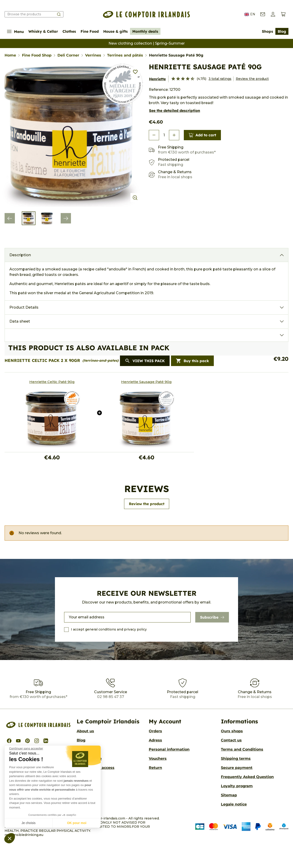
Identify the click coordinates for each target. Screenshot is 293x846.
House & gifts (115, 31)
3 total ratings (220, 79)
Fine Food (90, 31)
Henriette (157, 79)
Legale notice (234, 804)
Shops (267, 31)
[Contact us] (263, 14)
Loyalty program (237, 786)
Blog (282, 31)
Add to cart (202, 135)
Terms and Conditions (242, 749)
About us (85, 731)
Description (20, 255)
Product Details (23, 307)
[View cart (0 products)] (283, 14)
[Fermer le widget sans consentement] (26, 748)
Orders (155, 731)
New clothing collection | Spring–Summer (147, 43)
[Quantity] (164, 135)
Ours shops (232, 731)
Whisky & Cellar (43, 31)
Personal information (169, 749)
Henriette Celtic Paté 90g (52, 382)
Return (155, 767)
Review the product (252, 79)
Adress (155, 740)
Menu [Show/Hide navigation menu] (15, 31)
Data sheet (19, 321)
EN (249, 14)
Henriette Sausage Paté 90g (146, 382)
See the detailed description (174, 110)
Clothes (69, 31)
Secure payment (236, 767)
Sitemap (229, 795)
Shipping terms (236, 758)
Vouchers (158, 758)
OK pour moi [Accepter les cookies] (77, 823)
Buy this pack (192, 361)
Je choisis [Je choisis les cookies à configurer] (28, 823)
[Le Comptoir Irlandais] (146, 14)
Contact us (231, 740)
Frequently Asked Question (247, 777)
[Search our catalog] (34, 14)
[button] (9, 838)
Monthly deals (145, 31)
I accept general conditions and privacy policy (109, 629)
